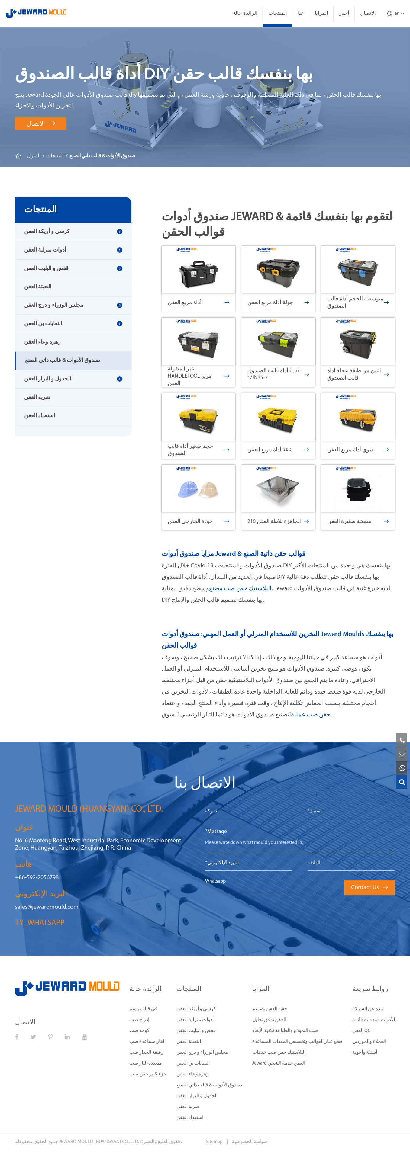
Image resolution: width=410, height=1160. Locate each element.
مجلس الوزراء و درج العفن (54, 305)
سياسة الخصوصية (249, 1141)
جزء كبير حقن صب (147, 1074)
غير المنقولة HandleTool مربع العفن (198, 376)
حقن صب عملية (310, 715)
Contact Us (369, 888)
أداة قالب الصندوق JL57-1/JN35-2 (278, 374)
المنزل (33, 156)
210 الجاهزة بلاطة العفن (278, 521)
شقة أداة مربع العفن (278, 450)
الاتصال (368, 13)
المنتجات (277, 13)
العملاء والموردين (369, 1041)
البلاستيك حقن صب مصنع (240, 589)
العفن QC (361, 1030)
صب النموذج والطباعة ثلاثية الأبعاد (285, 1030)
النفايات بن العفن (43, 324)
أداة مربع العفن (198, 303)
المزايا (321, 13)
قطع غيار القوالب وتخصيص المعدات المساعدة (297, 1041)
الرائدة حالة (245, 13)
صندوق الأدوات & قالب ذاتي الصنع (102, 156)
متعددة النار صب (145, 1063)
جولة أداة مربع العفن (278, 303)
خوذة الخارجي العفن (198, 521)
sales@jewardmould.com (47, 907)
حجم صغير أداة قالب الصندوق (198, 450)
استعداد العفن (39, 416)
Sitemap (215, 1141)
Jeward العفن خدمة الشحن (278, 1063)
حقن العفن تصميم (269, 1009)
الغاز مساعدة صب (147, 1041)
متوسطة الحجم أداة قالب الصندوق (358, 302)
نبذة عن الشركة (367, 1009)
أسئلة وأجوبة (364, 1052)
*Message (216, 832)
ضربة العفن (37, 397)
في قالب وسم (143, 1009)
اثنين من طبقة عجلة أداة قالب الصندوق (358, 374)
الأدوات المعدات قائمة (373, 1019)
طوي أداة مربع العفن (358, 450)
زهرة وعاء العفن (42, 342)
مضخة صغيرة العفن (358, 521)
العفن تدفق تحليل (269, 1019)
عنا (301, 13)
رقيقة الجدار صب (146, 1052)
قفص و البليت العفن (46, 268)
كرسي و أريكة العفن (47, 232)
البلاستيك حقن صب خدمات (278, 1052)
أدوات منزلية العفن (45, 250)
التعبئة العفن (37, 287)
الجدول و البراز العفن (47, 379)
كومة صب (139, 1030)
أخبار (344, 13)
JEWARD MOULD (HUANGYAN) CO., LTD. (99, 1141)
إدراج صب (139, 1019)
